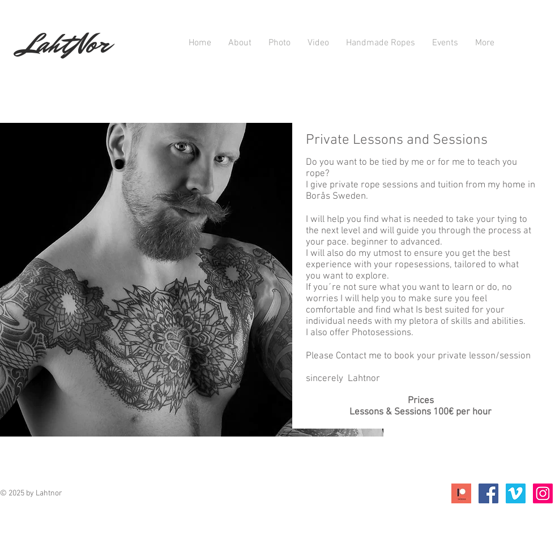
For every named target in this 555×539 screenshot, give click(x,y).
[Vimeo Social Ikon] (516, 493)
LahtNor (64, 44)
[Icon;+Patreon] (461, 493)
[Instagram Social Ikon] (543, 493)
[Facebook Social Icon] (488, 493)
